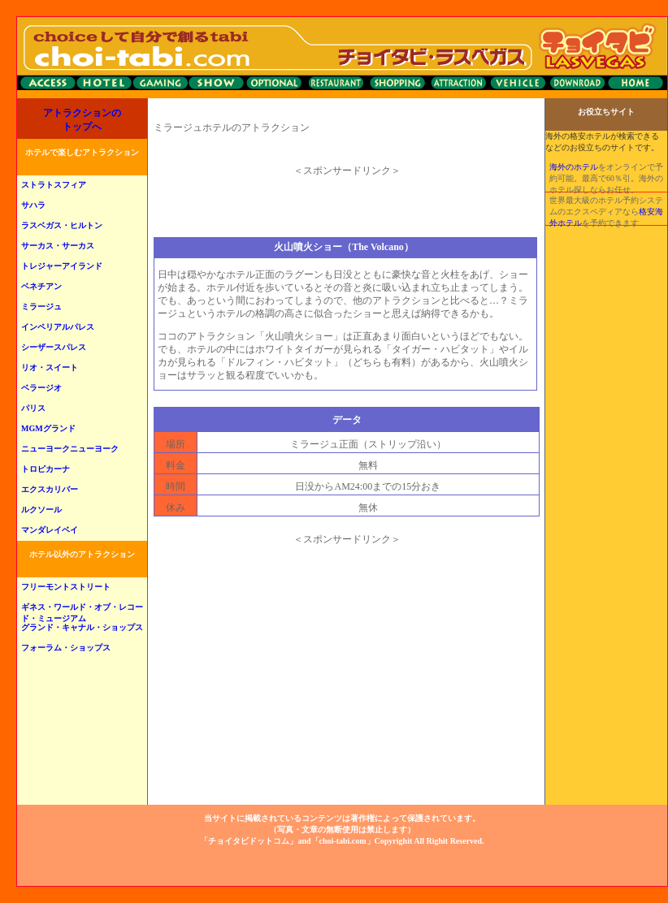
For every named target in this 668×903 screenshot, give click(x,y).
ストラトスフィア (53, 184)
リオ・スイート (49, 367)
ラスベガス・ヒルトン (61, 225)
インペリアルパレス (57, 326)
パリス (33, 408)
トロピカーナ (45, 468)
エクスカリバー (49, 489)
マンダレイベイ (49, 529)
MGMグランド (48, 428)
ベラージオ (41, 387)
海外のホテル (573, 166)
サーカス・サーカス (57, 245)
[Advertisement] (347, 201)
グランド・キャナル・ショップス (82, 627)
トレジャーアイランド (61, 265)
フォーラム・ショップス (66, 647)
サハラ (33, 205)
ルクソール (41, 509)
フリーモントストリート (66, 586)
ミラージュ (41, 306)
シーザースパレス (53, 347)
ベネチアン (41, 286)
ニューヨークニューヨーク (70, 448)
